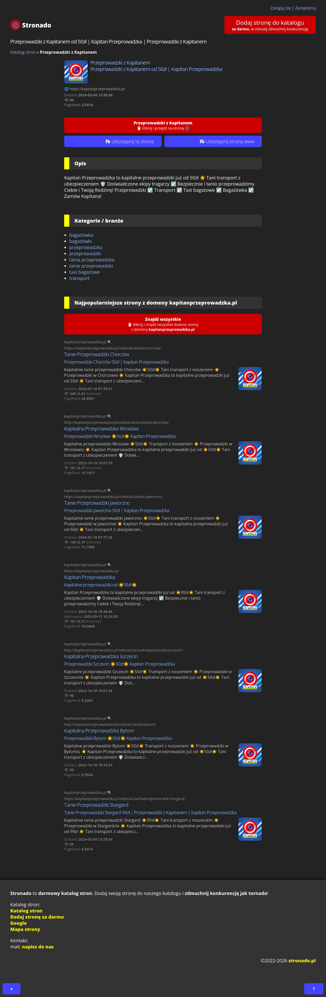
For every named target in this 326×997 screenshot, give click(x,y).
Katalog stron (23, 52)
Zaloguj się (281, 8)
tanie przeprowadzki (91, 266)
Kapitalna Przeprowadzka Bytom (99, 730)
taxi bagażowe (84, 272)
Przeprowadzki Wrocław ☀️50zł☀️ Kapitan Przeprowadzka (120, 436)
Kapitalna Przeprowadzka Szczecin (101, 656)
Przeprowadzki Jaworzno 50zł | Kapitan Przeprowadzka (116, 510)
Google (18, 923)
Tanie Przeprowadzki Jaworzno (97, 502)
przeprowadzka (85, 247)
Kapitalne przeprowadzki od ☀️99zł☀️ (100, 585)
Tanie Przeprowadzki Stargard (96, 804)
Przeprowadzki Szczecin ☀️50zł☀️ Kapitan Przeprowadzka (119, 664)
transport (79, 278)
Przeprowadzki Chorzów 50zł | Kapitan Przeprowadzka (116, 362)
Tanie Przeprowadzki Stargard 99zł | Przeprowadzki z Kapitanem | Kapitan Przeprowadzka (150, 812)
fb (130, 141)
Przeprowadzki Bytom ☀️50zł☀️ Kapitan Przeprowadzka (118, 738)
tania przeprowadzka (91, 260)
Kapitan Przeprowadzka (89, 577)
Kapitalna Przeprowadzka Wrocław (101, 428)
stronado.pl (302, 960)
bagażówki (80, 241)
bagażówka (81, 235)
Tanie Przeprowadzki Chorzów (96, 354)
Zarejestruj (305, 8)
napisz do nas (38, 947)
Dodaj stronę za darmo (37, 917)
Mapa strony (25, 929)
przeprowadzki (85, 253)
